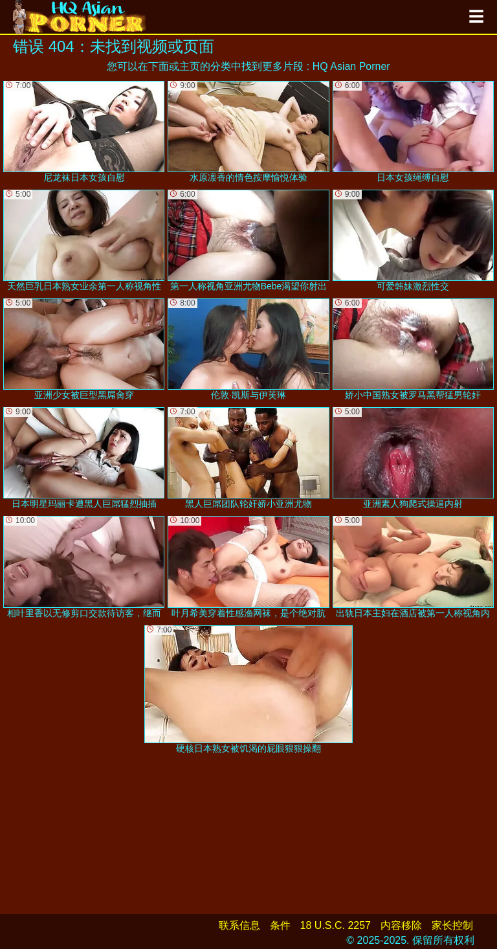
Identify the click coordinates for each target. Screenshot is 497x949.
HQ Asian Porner (351, 66)
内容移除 (401, 925)
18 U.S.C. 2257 (335, 925)
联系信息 (239, 925)
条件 (280, 925)
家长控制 (452, 925)
